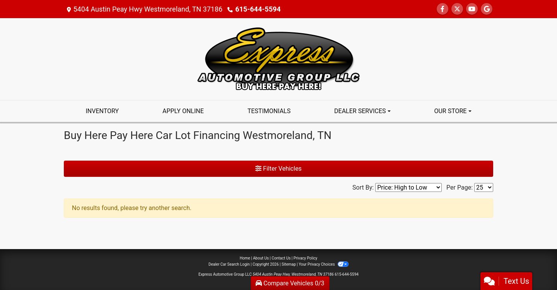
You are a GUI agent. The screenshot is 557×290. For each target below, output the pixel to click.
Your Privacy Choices (324, 264)
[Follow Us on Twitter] (457, 9)
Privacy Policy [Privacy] (306, 258)
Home (245, 258)
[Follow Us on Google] (486, 9)
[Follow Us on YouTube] (472, 9)
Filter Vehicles (278, 168)
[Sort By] (408, 187)
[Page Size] (483, 187)
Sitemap (289, 264)
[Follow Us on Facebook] (442, 9)
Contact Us (281, 258)
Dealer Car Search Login (229, 264)
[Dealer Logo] (278, 58)
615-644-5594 (257, 9)
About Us (261, 258)
